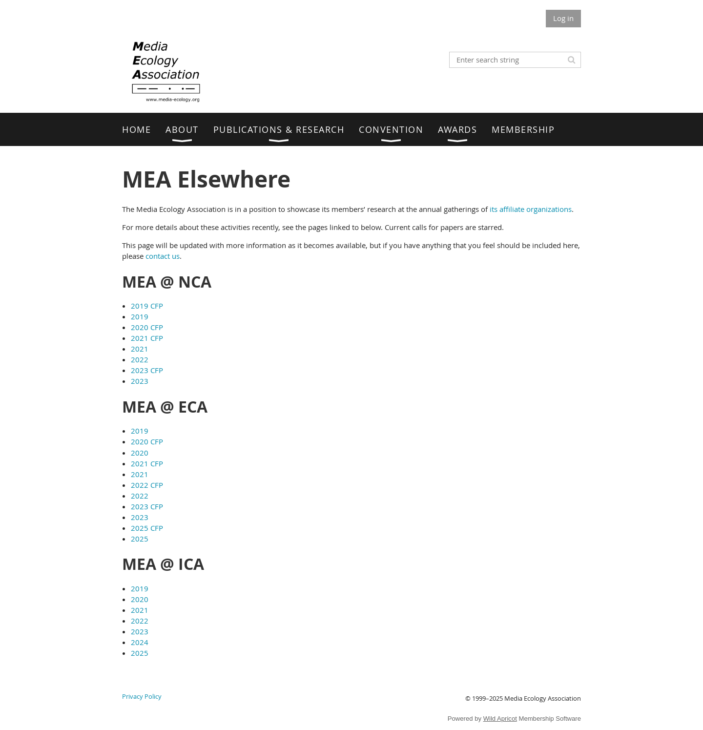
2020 (139, 453)
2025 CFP (147, 528)
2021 (139, 349)
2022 (139, 359)
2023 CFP (147, 370)
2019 (139, 316)
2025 (139, 538)
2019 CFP (147, 306)
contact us (162, 256)
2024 (139, 642)
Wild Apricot (500, 718)
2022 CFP (147, 485)
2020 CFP (147, 327)
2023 (139, 381)
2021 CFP (147, 338)
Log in (563, 18)
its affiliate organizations (531, 209)
